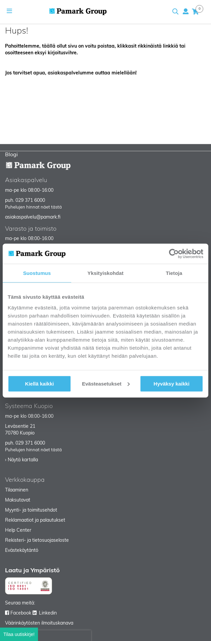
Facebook (20, 613)
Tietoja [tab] (174, 273)
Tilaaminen (16, 490)
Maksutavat (17, 500)
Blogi (11, 155)
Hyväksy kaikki (171, 383)
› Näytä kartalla (21, 460)
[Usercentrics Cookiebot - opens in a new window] (173, 254)
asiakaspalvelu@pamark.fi (32, 217)
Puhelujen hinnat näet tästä (33, 207)
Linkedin (48, 613)
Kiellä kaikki (39, 383)
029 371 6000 (30, 200)
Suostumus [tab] (37, 273)
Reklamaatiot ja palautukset (35, 520)
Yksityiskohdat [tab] (105, 273)
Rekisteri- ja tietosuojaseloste (37, 540)
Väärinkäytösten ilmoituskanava (39, 623)
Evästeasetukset (106, 383)
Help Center (18, 530)
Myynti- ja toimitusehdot (31, 510)
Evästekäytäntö (21, 550)
